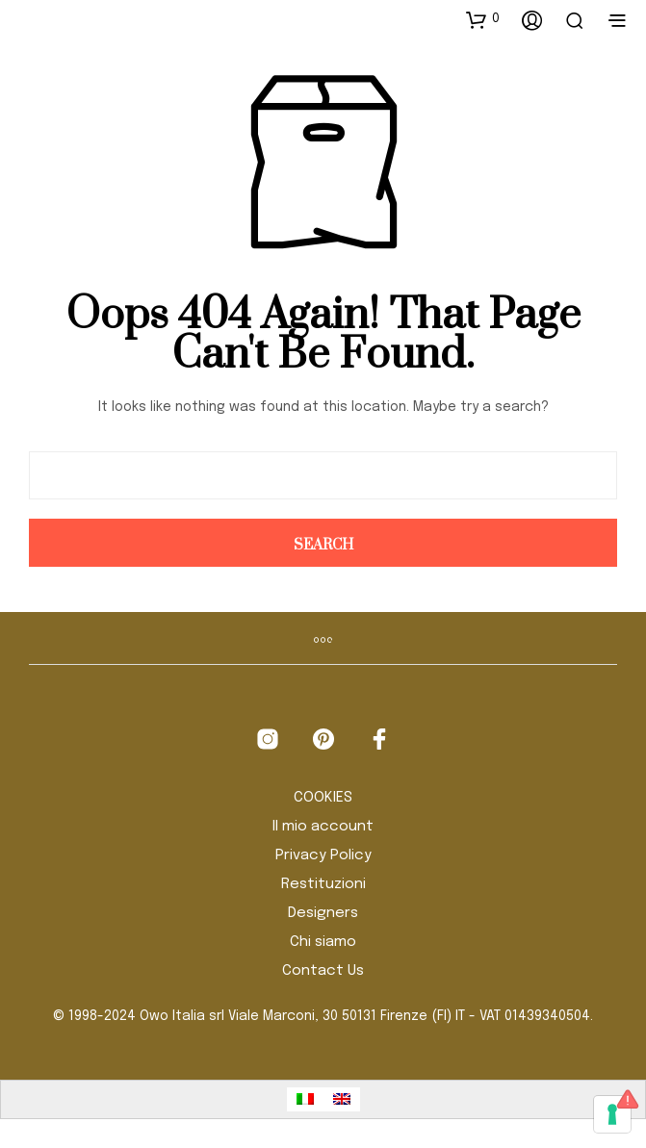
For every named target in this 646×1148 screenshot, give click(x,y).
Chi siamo (323, 942)
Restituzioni (323, 884)
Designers (323, 913)
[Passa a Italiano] (305, 1099)
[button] (483, 19)
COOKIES (323, 797)
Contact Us (323, 971)
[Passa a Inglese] (341, 1099)
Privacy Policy (323, 855)
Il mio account (323, 826)
